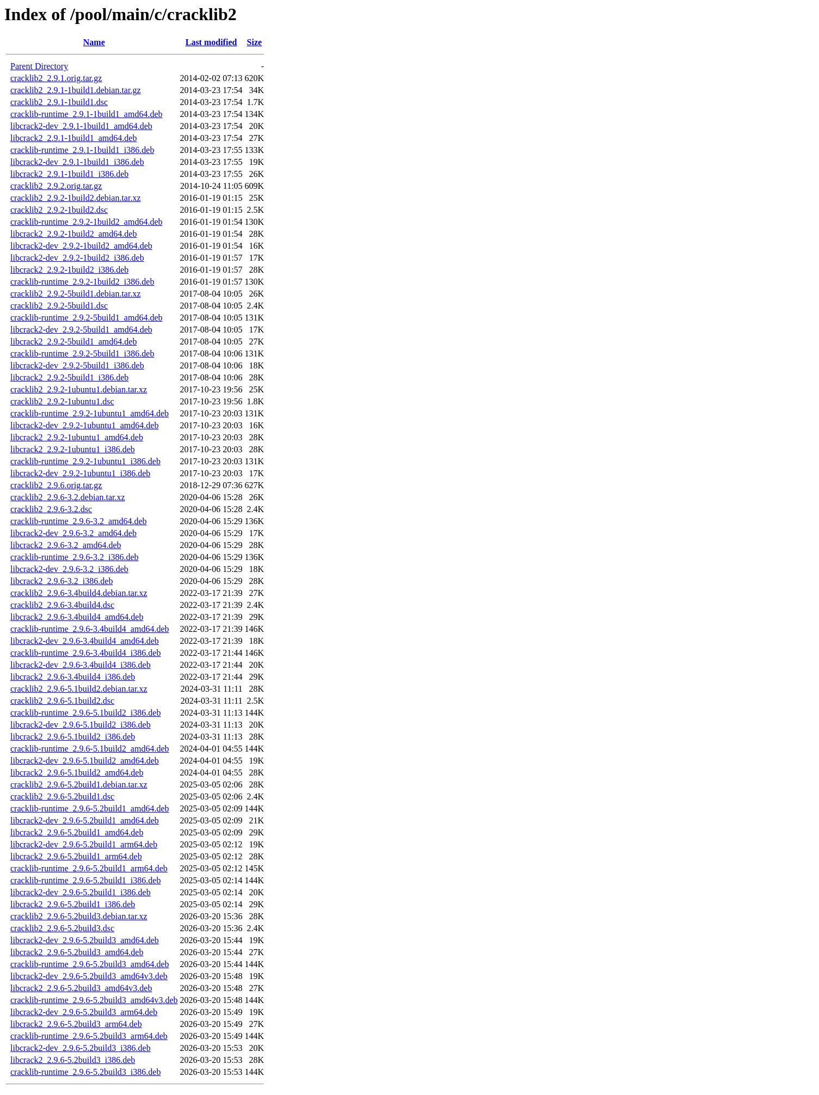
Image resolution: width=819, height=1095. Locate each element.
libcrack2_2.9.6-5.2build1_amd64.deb (76, 832)
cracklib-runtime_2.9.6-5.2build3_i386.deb (85, 1071)
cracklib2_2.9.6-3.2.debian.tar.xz (67, 497)
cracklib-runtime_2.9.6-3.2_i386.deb (74, 557)
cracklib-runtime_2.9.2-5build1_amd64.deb (86, 317)
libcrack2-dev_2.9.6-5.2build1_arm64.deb (83, 844)
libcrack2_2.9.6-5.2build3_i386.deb (72, 1060)
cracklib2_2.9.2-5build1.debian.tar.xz (75, 293)
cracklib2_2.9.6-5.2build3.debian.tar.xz (78, 916)
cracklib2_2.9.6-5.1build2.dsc (62, 700)
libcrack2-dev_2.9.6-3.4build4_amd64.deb (84, 640)
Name (94, 42)
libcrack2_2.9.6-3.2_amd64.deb (65, 545)
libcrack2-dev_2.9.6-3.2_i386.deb (69, 569)
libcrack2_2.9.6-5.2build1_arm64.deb (76, 856)
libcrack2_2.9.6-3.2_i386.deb (61, 581)
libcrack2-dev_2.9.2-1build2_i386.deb (77, 257)
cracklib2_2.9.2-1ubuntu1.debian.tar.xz (78, 389)
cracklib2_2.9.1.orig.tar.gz (56, 78)
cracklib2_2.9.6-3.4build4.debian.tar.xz (78, 593)
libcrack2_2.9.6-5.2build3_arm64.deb (76, 1024)
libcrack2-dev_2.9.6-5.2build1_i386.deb (80, 892)
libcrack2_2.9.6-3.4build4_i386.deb (72, 676)
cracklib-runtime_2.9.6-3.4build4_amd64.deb (89, 628)
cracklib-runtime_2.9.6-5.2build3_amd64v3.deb (93, 1000)
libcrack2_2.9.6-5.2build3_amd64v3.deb (81, 988)
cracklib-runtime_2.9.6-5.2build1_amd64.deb (89, 808)
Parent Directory (39, 66)
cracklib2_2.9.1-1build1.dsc (59, 102)
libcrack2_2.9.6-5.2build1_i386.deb (72, 904)
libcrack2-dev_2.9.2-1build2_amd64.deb (81, 245)
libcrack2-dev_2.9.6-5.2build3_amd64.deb (84, 940)
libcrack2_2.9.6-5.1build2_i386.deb (72, 736)
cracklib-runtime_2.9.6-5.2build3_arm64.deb (89, 1036)
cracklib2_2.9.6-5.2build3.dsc (62, 928)
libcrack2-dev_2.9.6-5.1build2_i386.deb (80, 724)
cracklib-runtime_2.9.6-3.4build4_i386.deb (85, 652)
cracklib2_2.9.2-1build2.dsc (59, 209)
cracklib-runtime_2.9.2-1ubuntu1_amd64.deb (89, 413)
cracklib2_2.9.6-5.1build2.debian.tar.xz (78, 688)
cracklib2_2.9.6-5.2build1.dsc (62, 796)
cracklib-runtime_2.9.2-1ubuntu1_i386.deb (85, 461)
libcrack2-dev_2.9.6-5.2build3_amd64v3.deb (89, 976)
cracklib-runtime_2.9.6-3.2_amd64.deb (78, 521)
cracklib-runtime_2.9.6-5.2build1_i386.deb (85, 880)
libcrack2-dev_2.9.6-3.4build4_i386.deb (80, 664)
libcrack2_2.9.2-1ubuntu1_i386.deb (72, 449)
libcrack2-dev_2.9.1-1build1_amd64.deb (81, 126)
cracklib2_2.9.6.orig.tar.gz (56, 485)
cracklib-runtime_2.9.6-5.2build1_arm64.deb (89, 868)
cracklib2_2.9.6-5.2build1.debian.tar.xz (78, 784)
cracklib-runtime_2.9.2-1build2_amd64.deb (86, 221)
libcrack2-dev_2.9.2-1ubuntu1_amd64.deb (84, 425)
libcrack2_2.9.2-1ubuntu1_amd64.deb (76, 437)
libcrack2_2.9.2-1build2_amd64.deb (73, 233)
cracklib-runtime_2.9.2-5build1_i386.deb (82, 353)
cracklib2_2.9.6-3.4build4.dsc (62, 605)
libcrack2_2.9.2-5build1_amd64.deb (73, 341)
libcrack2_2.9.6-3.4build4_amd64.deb (76, 617)
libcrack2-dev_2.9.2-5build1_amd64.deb (81, 329)
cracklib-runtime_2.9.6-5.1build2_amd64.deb (89, 748)
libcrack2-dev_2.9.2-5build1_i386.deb (77, 365)
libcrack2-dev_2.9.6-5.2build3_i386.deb (80, 1048)
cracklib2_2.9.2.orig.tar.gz (56, 185)
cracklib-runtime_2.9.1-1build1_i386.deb (82, 150)
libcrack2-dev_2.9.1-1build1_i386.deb (77, 162)
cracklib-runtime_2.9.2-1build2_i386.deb (82, 281)
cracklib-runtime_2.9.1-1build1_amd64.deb (86, 114)
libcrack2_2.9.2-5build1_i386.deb (69, 377)
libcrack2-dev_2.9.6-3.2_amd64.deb (73, 533)
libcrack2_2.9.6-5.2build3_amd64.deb (76, 952)
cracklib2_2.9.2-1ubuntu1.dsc (62, 401)
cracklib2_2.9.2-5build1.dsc (59, 305)
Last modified (211, 42)
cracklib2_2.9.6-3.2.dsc (51, 509)
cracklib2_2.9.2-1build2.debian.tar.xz (75, 197)
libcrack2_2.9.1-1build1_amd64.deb (73, 138)
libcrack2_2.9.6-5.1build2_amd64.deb (76, 772)
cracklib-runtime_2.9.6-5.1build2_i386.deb (85, 712)
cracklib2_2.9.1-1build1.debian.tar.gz (75, 90)
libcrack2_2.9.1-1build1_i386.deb (69, 174)
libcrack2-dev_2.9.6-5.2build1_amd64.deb (84, 820)
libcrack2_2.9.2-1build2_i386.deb (69, 269)
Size (254, 42)
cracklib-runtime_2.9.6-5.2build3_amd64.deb (89, 964)
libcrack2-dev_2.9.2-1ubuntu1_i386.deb (80, 473)
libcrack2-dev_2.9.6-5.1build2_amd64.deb (84, 760)
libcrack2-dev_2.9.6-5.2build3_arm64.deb (83, 1012)
